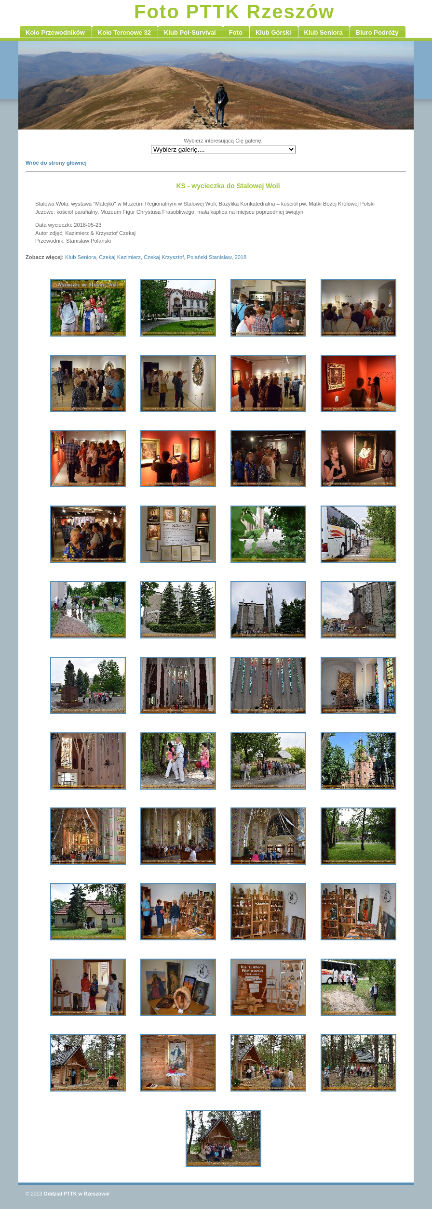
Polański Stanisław (209, 257)
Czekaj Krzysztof (164, 257)
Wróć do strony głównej (56, 163)
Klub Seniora (80, 257)
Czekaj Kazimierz (119, 257)
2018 (240, 257)
